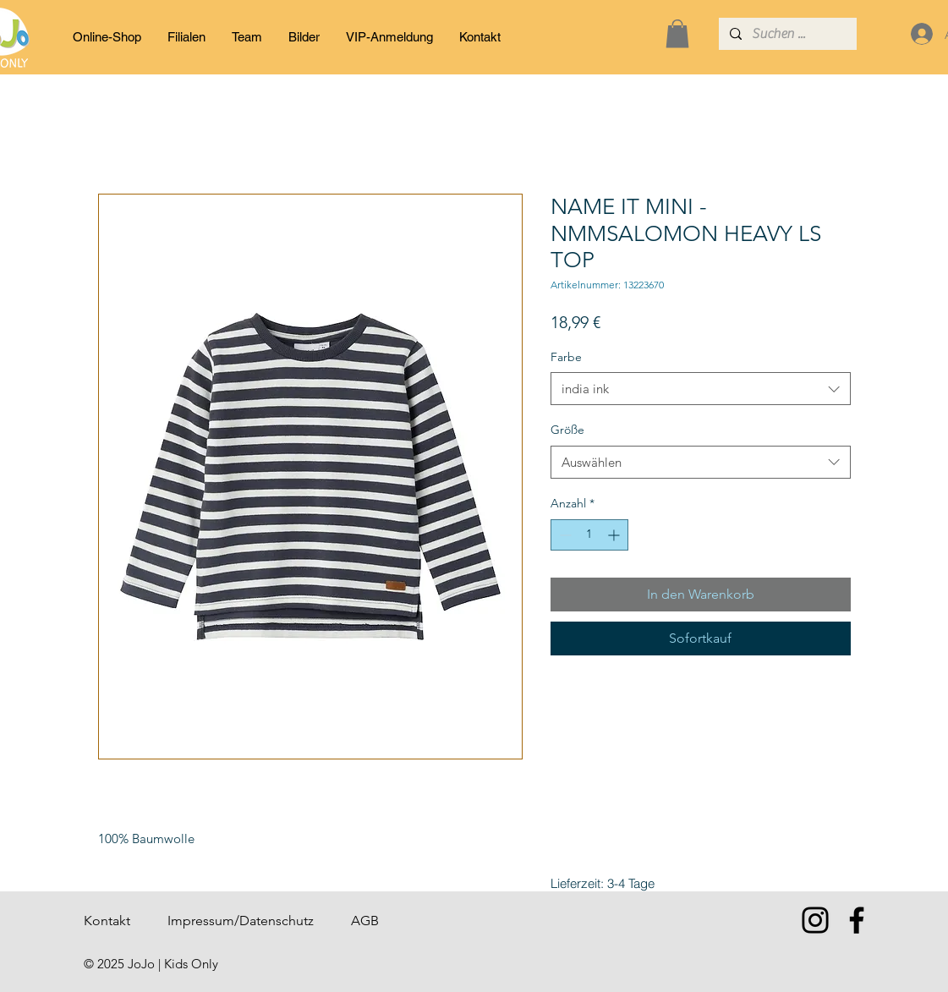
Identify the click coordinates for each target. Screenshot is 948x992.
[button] (677, 33)
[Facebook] (856, 920)
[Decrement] (563, 535)
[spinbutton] (589, 535)
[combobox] (701, 388)
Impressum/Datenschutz (240, 921)
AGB (365, 921)
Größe (567, 429)
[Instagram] (815, 920)
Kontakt (107, 921)
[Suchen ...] (786, 34)
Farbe (566, 356)
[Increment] (615, 535)
